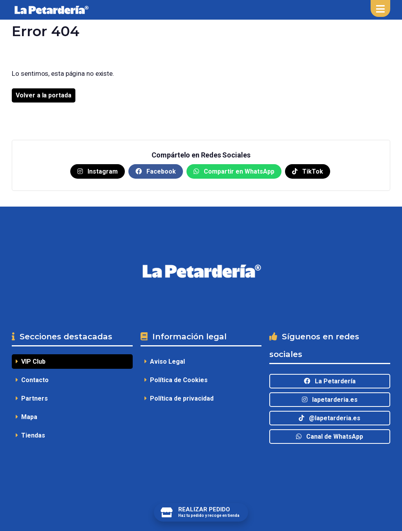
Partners (32, 398)
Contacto (32, 380)
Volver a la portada (43, 95)
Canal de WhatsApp (329, 436)
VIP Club (31, 361)
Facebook (155, 171)
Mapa (26, 417)
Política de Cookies (176, 380)
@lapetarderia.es (329, 418)
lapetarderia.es (330, 399)
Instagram (97, 171)
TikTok (307, 171)
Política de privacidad (179, 398)
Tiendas (30, 435)
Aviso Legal (164, 361)
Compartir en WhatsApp (234, 171)
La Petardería (330, 381)
